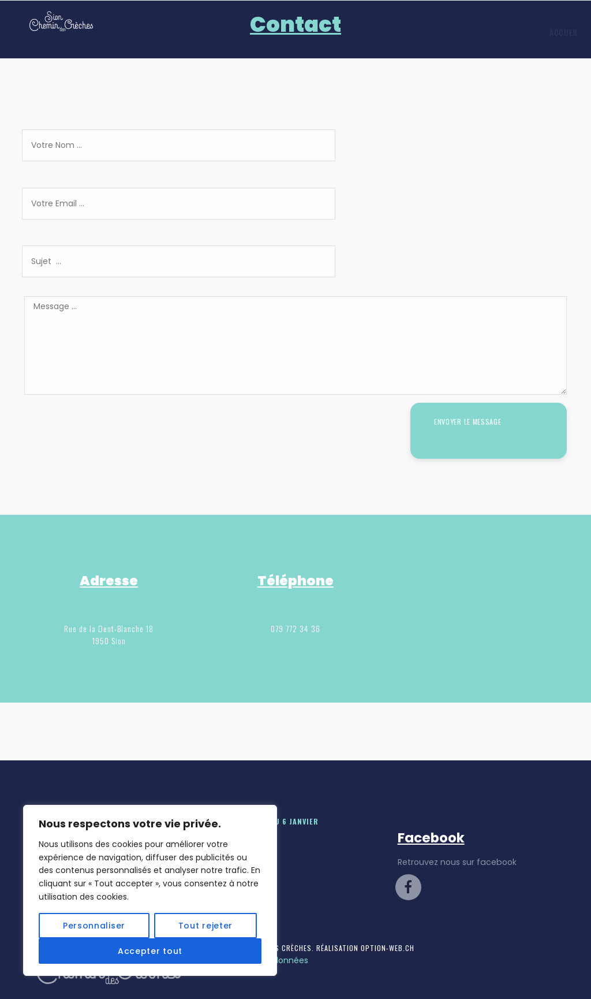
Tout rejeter (205, 925)
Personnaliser (94, 925)
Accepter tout (150, 951)
